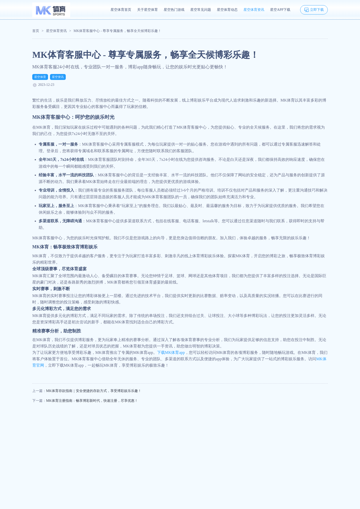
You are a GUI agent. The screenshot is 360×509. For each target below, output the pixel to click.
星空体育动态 (227, 10)
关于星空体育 (147, 10)
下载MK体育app (171, 352)
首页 (35, 31)
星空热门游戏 (174, 10)
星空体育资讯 (254, 10)
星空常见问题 (200, 10)
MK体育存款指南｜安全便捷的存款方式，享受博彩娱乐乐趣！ (93, 391)
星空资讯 (58, 77)
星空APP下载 (280, 10)
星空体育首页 (121, 10)
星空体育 (40, 77)
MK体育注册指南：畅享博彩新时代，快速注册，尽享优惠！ (92, 401)
